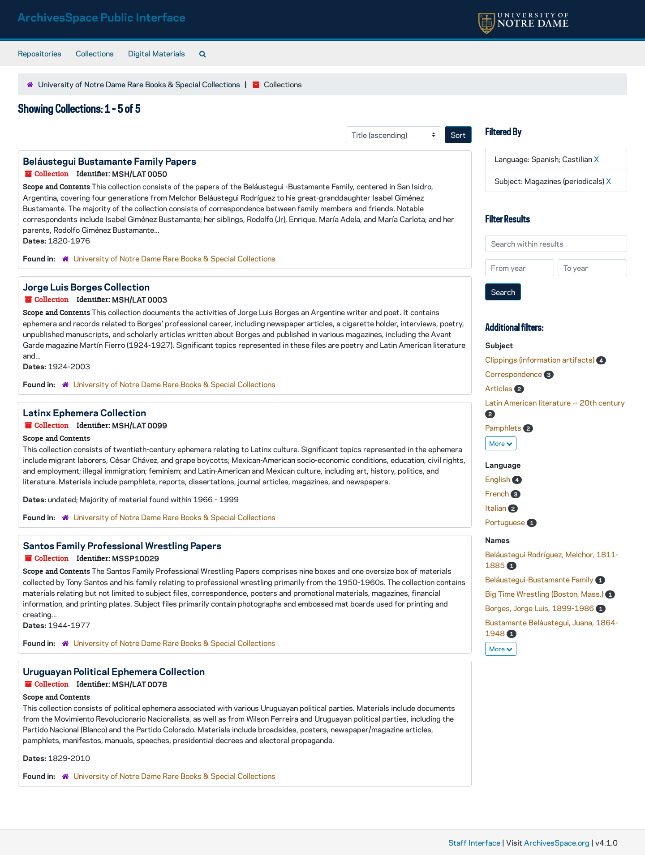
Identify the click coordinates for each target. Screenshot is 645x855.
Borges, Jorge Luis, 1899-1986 (540, 608)
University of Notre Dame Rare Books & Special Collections (139, 84)
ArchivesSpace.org (556, 842)
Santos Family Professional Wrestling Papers (122, 545)
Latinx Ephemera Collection (84, 412)
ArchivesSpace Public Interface (101, 16)
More (500, 443)
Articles (499, 388)
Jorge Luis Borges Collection (86, 286)
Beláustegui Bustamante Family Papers (109, 160)
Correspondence (514, 374)
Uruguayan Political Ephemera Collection (114, 671)
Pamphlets (504, 427)
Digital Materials (156, 53)
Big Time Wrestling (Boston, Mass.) (545, 593)
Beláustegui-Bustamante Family (540, 579)
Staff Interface (474, 842)
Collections (95, 53)
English (498, 479)
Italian (496, 508)
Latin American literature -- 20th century (555, 402)
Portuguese (506, 522)
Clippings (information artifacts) (540, 359)
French (498, 493)
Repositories (39, 53)
